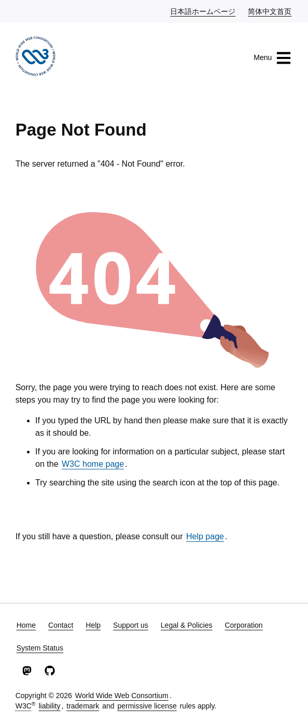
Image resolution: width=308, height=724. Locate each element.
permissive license (146, 706)
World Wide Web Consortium (122, 695)
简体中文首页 (270, 11)
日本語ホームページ (203, 11)
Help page (205, 536)
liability (49, 706)
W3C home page (93, 464)
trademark (82, 706)
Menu (272, 58)
